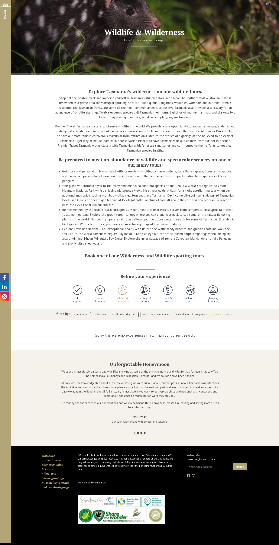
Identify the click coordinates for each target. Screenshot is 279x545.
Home (127, 40)
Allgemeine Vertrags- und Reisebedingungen (56, 485)
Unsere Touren (51, 460)
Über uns (48, 469)
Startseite (48, 456)
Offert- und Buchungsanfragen (54, 476)
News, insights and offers (201, 459)
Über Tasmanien (52, 465)
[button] (134, 433)
